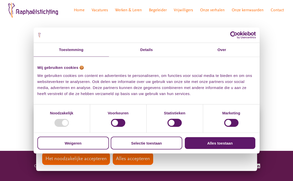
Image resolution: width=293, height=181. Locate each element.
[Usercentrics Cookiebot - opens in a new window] (234, 35)
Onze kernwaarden (248, 10)
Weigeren (73, 143)
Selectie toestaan (146, 143)
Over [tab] (221, 50)
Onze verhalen (212, 10)
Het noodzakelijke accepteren (76, 158)
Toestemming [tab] (71, 50)
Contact (277, 10)
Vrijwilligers (183, 10)
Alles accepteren (133, 158)
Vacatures (100, 10)
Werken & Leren (128, 10)
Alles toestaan (220, 143)
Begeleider (158, 10)
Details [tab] (146, 50)
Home (79, 10)
